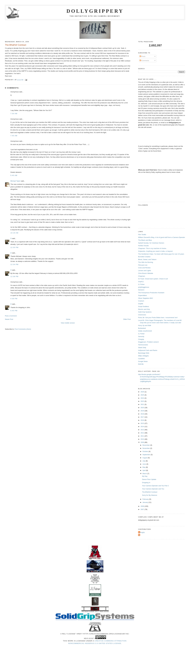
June (144, 464)
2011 (143, 436)
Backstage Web (143, 353)
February (145, 499)
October (145, 451)
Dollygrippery (95, 11)
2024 (143, 398)
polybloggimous (143, 287)
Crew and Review (144, 268)
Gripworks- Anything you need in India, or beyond (155, 251)
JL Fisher (141, 284)
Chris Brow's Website (145, 273)
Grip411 (141, 281)
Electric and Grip (144, 309)
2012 (143, 433)
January (145, 502)
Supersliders (142, 295)
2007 (143, 509)
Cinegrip (141, 339)
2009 (143, 442)
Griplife (140, 304)
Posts (142, 56)
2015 (143, 423)
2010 (143, 439)
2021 (143, 404)
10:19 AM (14, 233)
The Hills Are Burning (145, 262)
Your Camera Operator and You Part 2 (155, 486)
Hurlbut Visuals (143, 246)
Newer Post (9, 319)
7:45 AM (13, 136)
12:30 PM (14, 247)
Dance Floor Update (149, 479)
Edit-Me (141, 364)
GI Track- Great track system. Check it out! (153, 279)
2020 (143, 407)
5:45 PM (13, 311)
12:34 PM (14, 264)
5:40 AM (13, 175)
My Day (144, 476)
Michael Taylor (15, 181)
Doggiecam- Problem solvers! (148, 342)
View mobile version (68, 323)
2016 (143, 420)
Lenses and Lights (144, 270)
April (144, 470)
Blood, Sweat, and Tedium (147, 259)
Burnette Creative (144, 257)
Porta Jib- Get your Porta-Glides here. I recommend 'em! (158, 317)
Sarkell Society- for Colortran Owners (151, 243)
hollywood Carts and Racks (147, 350)
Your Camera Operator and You (153, 489)
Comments (144, 60)
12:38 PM (14, 276)
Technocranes (143, 345)
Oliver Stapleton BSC (145, 298)
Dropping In (146, 482)
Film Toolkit (142, 234)
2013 (143, 430)
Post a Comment (11, 316)
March (144, 473)
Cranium (141, 301)
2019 (143, 411)
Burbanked (142, 328)
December (146, 445)
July (144, 461)
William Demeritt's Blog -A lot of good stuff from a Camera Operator (161, 237)
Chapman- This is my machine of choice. (152, 248)
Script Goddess (143, 306)
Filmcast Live (142, 265)
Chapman (141, 276)
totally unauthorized (145, 331)
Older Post (127, 319)
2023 (143, 401)
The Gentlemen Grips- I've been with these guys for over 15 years (161, 254)
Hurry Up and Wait (144, 325)
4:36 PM (13, 298)
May (144, 467)
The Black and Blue (145, 240)
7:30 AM (13, 113)
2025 (143, 395)
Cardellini (141, 359)
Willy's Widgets (143, 356)
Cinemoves (142, 315)
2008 (143, 506)
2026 (143, 392)
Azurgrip (142, 532)
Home (68, 319)
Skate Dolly (142, 347)
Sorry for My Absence (149, 495)
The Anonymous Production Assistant (151, 293)
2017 (143, 417)
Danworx (141, 290)
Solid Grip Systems (145, 312)
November (146, 448)
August (145, 458)
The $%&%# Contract (149, 492)
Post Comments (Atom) (23, 329)
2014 (143, 426)
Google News (143, 361)
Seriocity (141, 336)
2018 (143, 414)
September (146, 454)
